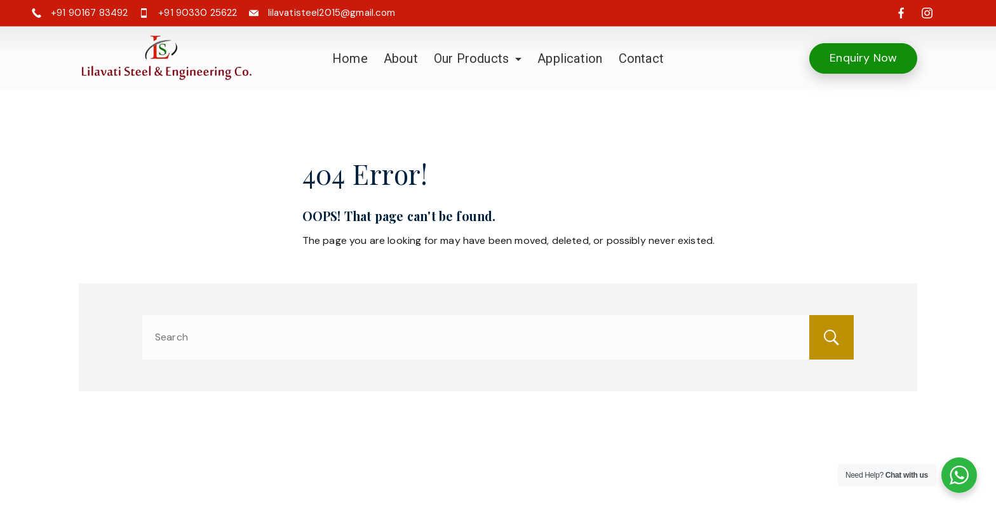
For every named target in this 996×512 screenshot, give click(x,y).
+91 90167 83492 (89, 12)
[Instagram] (927, 13)
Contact (641, 58)
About (401, 58)
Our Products (478, 58)
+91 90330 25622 (197, 12)
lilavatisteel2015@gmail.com (332, 12)
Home (350, 58)
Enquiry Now (863, 57)
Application (569, 58)
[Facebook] (901, 13)
